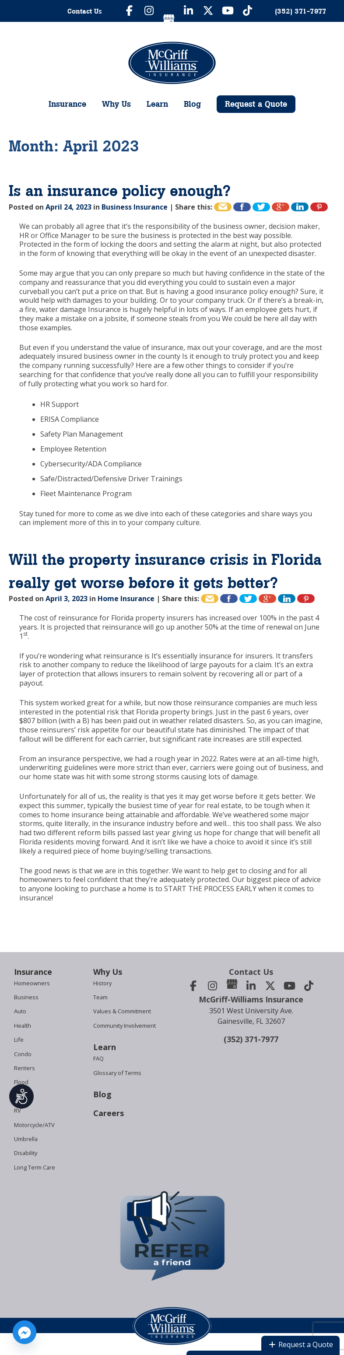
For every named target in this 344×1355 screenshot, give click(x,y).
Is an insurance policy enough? (120, 191)
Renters (24, 1068)
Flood (21, 1082)
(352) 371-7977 (251, 1039)
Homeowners (32, 983)
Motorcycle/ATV (34, 1125)
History (102, 983)
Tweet (261, 207)
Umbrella (26, 1139)
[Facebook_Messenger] (24, 1332)
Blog (192, 104)
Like (242, 207)
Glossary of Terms (117, 1073)
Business (26, 997)
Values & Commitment (122, 1011)
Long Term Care (34, 1167)
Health (22, 1025)
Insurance (67, 104)
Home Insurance (126, 598)
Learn (157, 104)
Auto (20, 1011)
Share (300, 207)
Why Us (116, 104)
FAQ (98, 1058)
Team (100, 997)
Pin (319, 207)
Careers (108, 1113)
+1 (280, 207)
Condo (23, 1054)
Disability (25, 1153)
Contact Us (84, 11)
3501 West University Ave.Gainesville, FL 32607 (251, 1016)
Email (223, 207)
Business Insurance (135, 207)
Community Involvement (124, 1025)
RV (17, 1110)
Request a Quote (256, 104)
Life (19, 1039)
